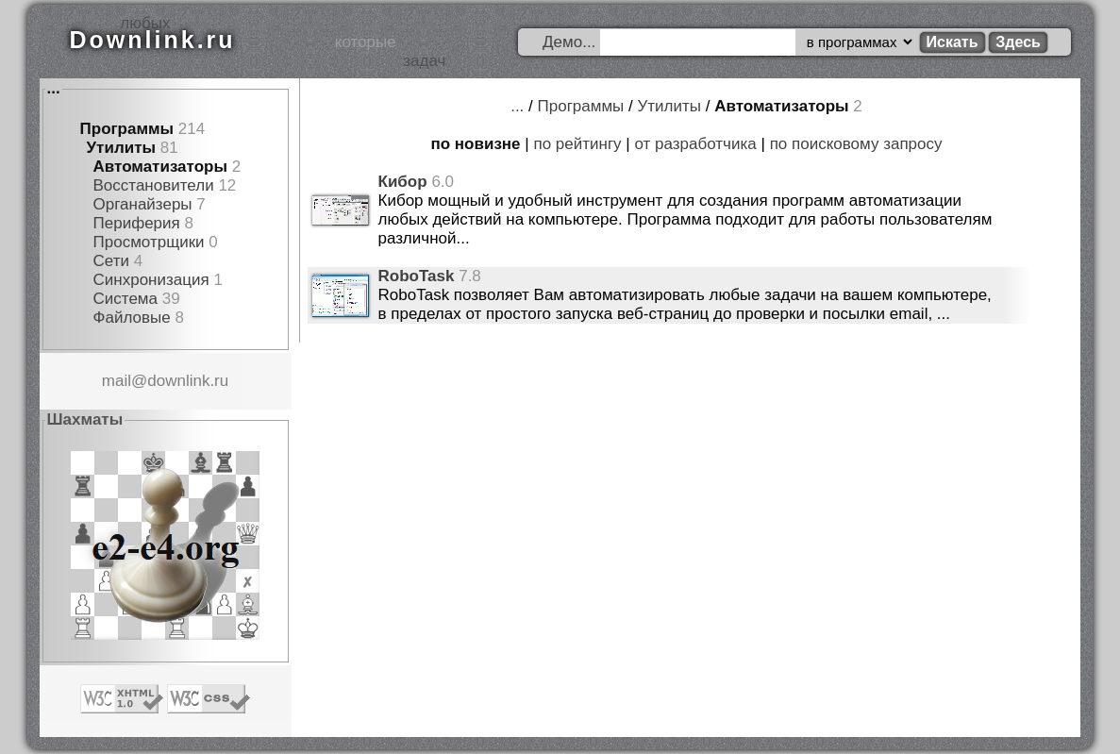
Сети (111, 261)
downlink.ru (187, 381)
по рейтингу (577, 144)
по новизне (475, 144)
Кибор (402, 182)
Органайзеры (142, 204)
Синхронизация (151, 280)
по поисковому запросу (856, 144)
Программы (127, 129)
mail (116, 381)
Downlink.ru (153, 39)
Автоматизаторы (160, 167)
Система (125, 299)
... (53, 88)
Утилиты (121, 148)
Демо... (569, 42)
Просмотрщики (149, 242)
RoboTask (416, 276)
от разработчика (696, 144)
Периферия (136, 223)
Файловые (132, 318)
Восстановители (153, 185)
